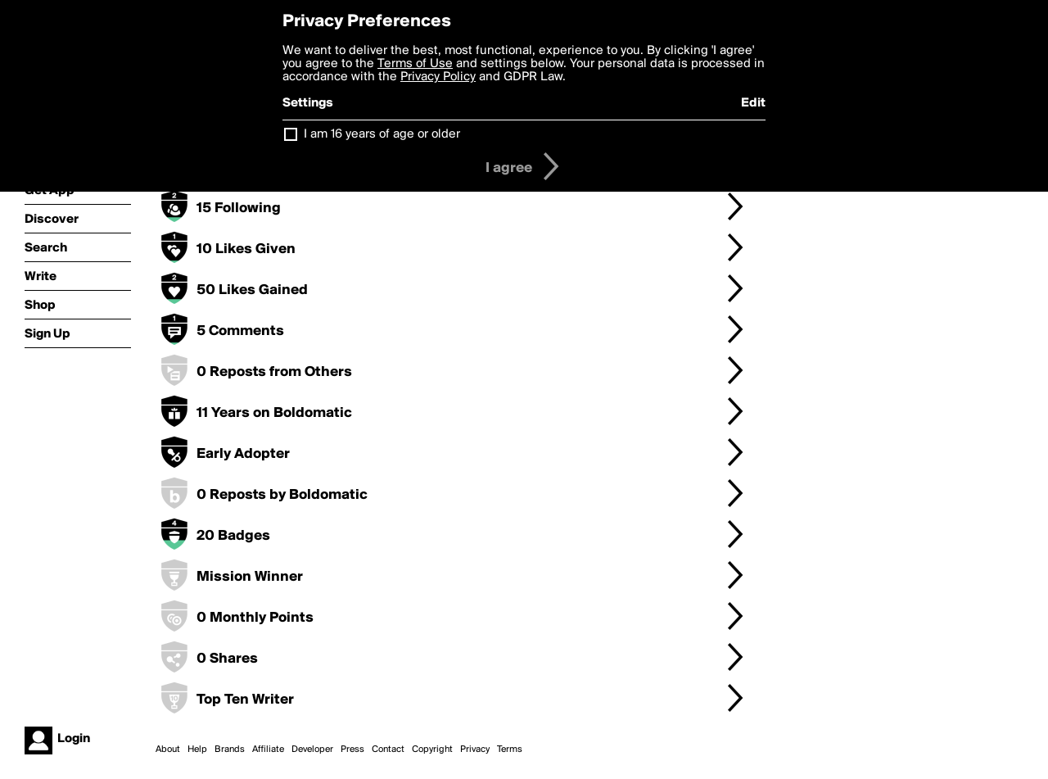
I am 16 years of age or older (382, 134)
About (168, 749)
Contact (388, 749)
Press (352, 749)
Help (197, 749)
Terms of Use (415, 63)
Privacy (475, 749)
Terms (509, 749)
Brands (230, 749)
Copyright (432, 749)
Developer (312, 749)
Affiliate (268, 749)
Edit (753, 103)
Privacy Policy (438, 77)
